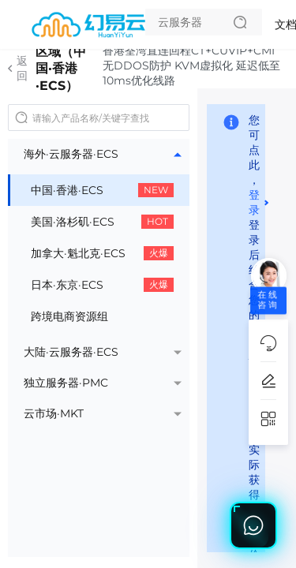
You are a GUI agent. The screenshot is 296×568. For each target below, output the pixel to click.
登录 (254, 202)
